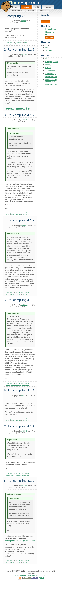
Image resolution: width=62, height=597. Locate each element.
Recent (31, 10)
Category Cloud (51, 62)
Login (47, 47)
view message (16, 109)
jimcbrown (24, 54)
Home (14, 7)
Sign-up (48, 50)
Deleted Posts (51, 77)
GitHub (48, 68)
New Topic (49, 37)
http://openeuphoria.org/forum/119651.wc (21, 540)
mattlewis (24, 120)
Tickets (43, 10)
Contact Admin (51, 85)
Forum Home (50, 29)
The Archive (50, 71)
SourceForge (50, 74)
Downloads (17, 10)
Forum (26, 7)
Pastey (48, 65)
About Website (20, 575)
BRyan (23, 21)
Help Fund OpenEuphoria (37, 575)
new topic (9, 42)
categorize (17, 44)
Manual (48, 7)
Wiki (37, 7)
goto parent (19, 108)
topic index (19, 42)
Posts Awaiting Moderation (51, 81)
